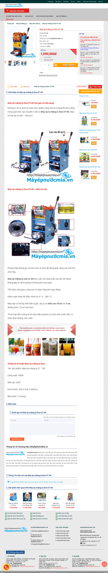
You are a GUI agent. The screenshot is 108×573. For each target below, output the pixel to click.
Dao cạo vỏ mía (83, 91)
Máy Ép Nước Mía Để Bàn (69, 11)
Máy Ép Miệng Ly (86, 11)
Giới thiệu (66, 1)
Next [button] (75, 495)
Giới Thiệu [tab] (12, 82)
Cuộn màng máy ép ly (41, 499)
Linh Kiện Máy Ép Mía (65, 511)
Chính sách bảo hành (62, 531)
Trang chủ (50, 1)
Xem (93, 102)
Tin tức (73, 1)
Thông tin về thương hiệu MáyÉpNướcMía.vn (27, 442)
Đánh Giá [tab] (24, 82)
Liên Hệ (100, 1)
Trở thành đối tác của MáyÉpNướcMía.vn (37, 536)
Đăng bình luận (17, 434)
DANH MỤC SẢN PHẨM (15, 11)
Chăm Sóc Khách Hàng (89, 1)
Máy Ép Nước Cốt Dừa (40, 514)
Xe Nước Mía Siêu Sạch (39, 11)
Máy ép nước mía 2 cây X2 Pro (88, 145)
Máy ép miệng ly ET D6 (13, 499)
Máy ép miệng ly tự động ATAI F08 (27, 500)
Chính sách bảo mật (62, 529)
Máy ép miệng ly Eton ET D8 (49, 71)
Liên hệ (35, 570)
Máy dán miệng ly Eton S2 (55, 500)
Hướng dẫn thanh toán (63, 536)
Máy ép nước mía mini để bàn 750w (90, 162)
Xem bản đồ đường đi (86, 52)
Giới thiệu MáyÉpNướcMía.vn (40, 526)
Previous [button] (7, 495)
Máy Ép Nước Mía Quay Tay (17, 514)
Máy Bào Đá (54, 11)
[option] (13, 495)
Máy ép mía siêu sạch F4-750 (88, 108)
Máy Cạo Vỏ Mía (63, 508)
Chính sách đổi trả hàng (63, 533)
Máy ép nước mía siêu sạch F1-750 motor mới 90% (89, 127)
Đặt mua (69, 60)
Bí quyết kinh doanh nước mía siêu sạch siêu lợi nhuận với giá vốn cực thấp (35, 477)
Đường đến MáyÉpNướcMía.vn (41, 539)
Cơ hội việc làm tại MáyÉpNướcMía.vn (36, 531)
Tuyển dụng (28, 570)
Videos (79, 1)
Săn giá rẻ (58, 1)
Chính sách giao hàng (62, 526)
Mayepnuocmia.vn (27, 562)
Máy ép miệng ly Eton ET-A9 (70, 499)
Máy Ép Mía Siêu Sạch (65, 514)
